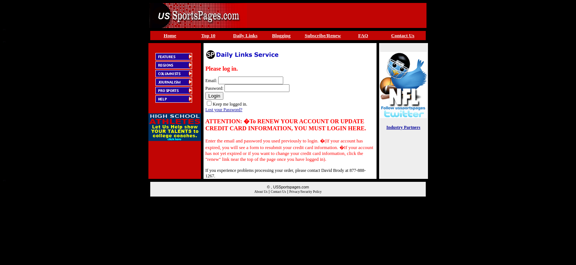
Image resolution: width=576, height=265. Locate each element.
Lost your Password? (223, 109)
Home (170, 35)
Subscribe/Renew (323, 35)
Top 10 (208, 35)
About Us (260, 192)
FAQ (363, 35)
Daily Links (245, 35)
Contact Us (402, 35)
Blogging (281, 35)
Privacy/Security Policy (305, 192)
